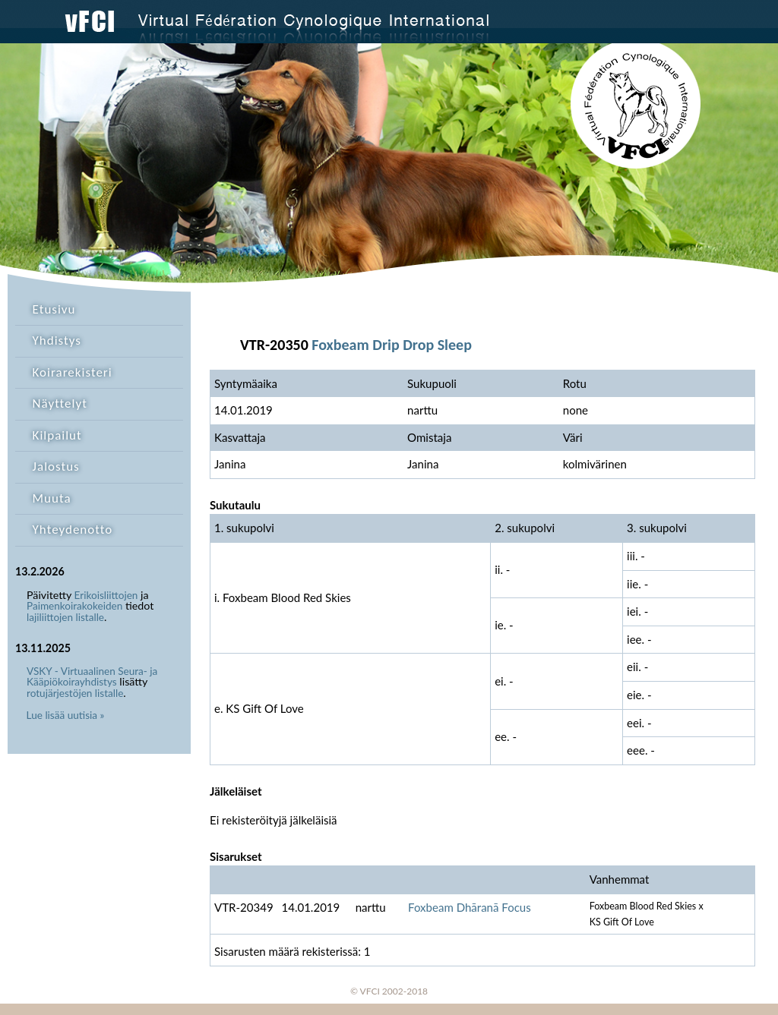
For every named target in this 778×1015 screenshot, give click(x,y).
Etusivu (54, 309)
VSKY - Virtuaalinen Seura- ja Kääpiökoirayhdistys (92, 677)
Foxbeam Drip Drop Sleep (392, 345)
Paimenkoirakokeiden (74, 606)
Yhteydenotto (73, 529)
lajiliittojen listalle (65, 617)
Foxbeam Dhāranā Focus (469, 907)
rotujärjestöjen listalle (75, 693)
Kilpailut (57, 435)
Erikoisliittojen (106, 595)
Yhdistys (57, 340)
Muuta (52, 498)
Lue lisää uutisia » (66, 715)
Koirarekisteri (72, 372)
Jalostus (56, 466)
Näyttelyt (60, 403)
